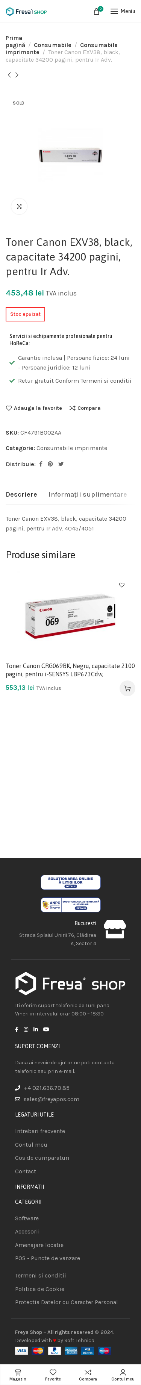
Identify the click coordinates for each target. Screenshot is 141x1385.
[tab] (21, 495)
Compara (89, 408)
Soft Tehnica (79, 1340)
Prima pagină (15, 41)
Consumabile (52, 44)
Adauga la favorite (38, 408)
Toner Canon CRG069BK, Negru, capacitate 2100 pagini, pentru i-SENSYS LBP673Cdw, (70, 669)
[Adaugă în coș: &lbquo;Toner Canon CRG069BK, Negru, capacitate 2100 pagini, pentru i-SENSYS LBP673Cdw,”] (127, 688)
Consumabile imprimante (71, 448)
